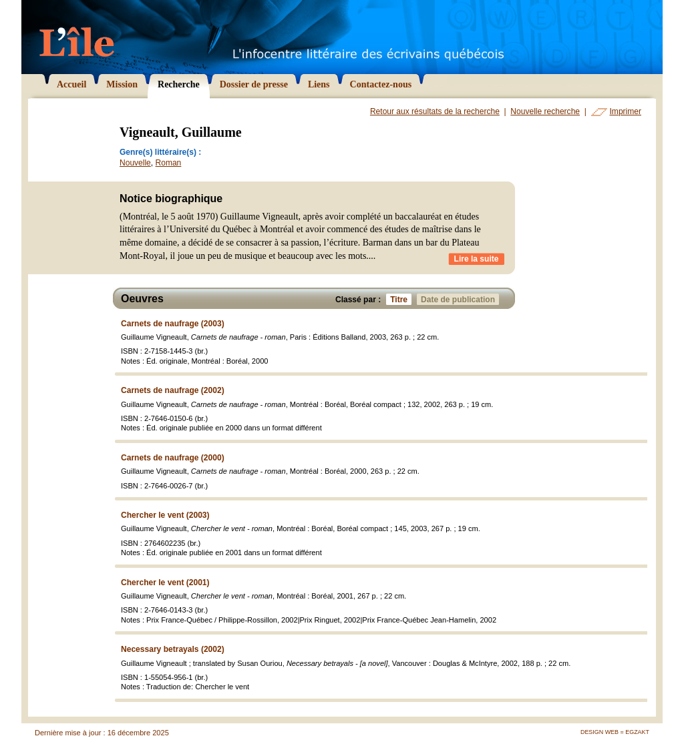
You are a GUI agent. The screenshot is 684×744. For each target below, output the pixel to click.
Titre (400, 299)
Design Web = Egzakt (614, 732)
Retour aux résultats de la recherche (435, 111)
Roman (169, 162)
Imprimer (625, 111)
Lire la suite (476, 259)
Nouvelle (135, 162)
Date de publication (460, 299)
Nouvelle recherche (545, 111)
